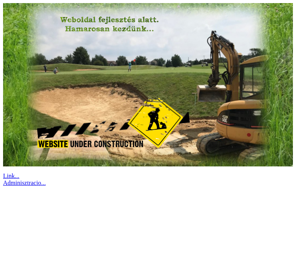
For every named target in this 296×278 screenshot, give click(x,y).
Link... (11, 176)
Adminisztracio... (24, 183)
